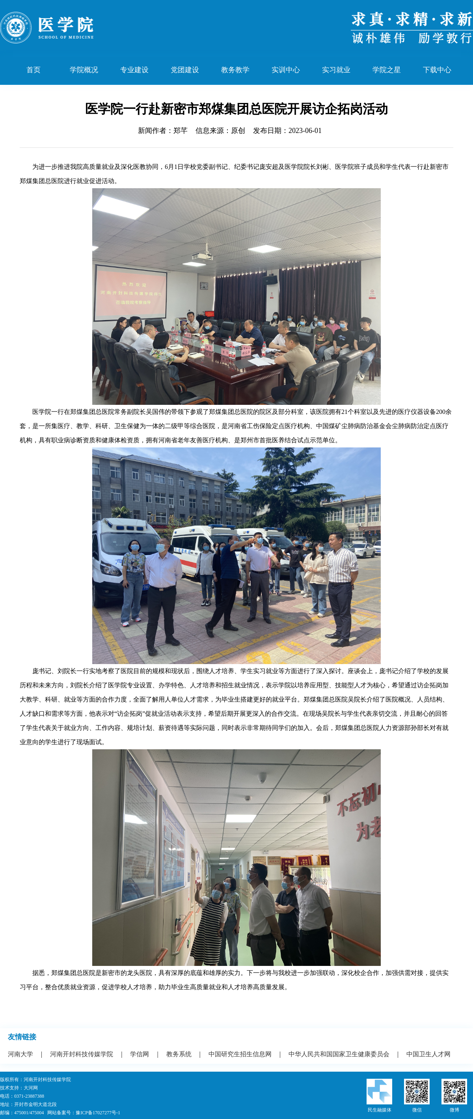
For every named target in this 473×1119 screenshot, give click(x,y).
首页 (33, 70)
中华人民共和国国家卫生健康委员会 (339, 1054)
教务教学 (235, 70)
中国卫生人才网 (428, 1054)
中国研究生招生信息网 (240, 1054)
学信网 (139, 1054)
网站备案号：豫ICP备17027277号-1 (83, 1112)
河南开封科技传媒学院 (81, 1054)
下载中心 (437, 70)
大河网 (31, 1088)
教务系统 (179, 1054)
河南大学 (20, 1054)
